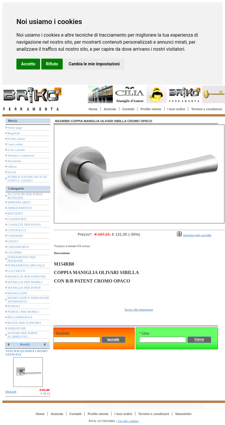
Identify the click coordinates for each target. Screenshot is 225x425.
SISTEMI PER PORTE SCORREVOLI (23, 334)
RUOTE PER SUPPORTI (24, 322)
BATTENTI (15, 213)
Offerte (12, 166)
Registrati (14, 133)
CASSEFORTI (17, 219)
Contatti (128, 109)
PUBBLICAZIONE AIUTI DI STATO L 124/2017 (27, 178)
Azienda (110, 109)
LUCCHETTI (16, 271)
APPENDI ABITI (19, 202)
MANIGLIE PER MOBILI (25, 282)
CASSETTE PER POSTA (24, 224)
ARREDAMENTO (20, 208)
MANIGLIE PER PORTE (24, 287)
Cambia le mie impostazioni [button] (94, 64)
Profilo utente (151, 109)
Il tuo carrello (16, 150)
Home (93, 109)
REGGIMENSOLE (20, 317)
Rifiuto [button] (52, 64)
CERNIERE (15, 235)
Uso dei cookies (128, 421)
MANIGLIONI (17, 293)
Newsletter (15, 161)
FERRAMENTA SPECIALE (26, 265)
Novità (12, 172)
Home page (15, 127)
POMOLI (14, 306)
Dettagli (11, 391)
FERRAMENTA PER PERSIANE (22, 258)
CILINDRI (15, 252)
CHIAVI (13, 241)
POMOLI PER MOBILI (23, 311)
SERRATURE (17, 328)
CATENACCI (17, 230)
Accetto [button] (28, 64)
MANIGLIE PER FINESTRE (27, 276)
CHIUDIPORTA (18, 247)
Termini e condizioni (206, 109)
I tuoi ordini (176, 109)
